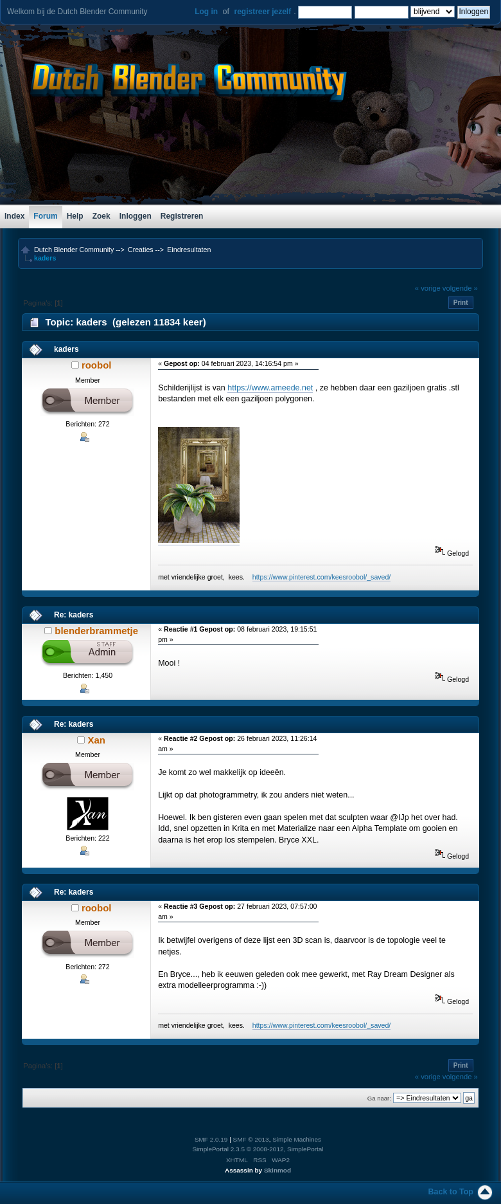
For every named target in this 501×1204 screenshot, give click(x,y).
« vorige (428, 288)
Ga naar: (379, 1098)
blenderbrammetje (96, 630)
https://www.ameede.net (270, 387)
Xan (96, 739)
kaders (66, 349)
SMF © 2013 (251, 1139)
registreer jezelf (262, 11)
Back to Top (450, 1191)
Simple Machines (296, 1139)
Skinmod (277, 1170)
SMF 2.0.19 (211, 1139)
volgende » (460, 288)
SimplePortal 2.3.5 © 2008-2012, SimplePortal (257, 1149)
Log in (206, 11)
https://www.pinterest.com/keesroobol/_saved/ (321, 577)
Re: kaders (73, 614)
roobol (97, 365)
